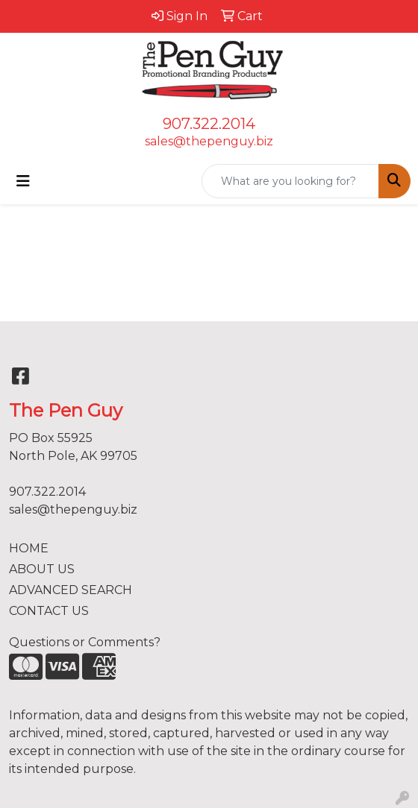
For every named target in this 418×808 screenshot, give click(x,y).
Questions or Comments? (84, 642)
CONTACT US (49, 611)
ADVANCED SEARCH (70, 590)
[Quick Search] (290, 181)
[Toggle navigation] (23, 181)
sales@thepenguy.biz (209, 141)
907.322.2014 (209, 124)
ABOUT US (42, 569)
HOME (29, 548)
